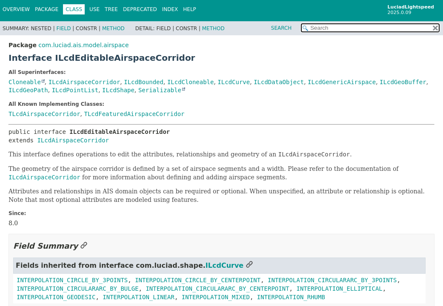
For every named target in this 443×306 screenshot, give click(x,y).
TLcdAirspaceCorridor (44, 113)
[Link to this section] (83, 245)
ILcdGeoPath (28, 90)
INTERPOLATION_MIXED (216, 297)
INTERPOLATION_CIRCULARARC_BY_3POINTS (332, 280)
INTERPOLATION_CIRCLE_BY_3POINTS (72, 280)
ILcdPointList (75, 90)
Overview (16, 9)
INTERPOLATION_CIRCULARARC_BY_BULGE (78, 288)
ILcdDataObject (279, 82)
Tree (111, 9)
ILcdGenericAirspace (342, 82)
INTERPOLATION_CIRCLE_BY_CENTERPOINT (197, 280)
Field (63, 28)
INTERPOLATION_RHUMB (291, 297)
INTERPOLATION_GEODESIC (56, 297)
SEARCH (281, 28)
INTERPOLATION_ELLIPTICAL (339, 288)
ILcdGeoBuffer (403, 82)
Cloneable (25, 82)
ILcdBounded (143, 82)
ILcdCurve (233, 82)
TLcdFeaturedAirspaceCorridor (134, 113)
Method (113, 28)
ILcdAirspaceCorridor (84, 82)
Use (94, 9)
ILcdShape (118, 90)
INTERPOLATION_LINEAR (138, 297)
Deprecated (140, 9)
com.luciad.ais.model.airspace (83, 45)
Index (170, 9)
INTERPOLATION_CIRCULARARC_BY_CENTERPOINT (217, 288)
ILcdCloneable (190, 82)
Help (189, 9)
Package (46, 9)
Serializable (159, 90)
